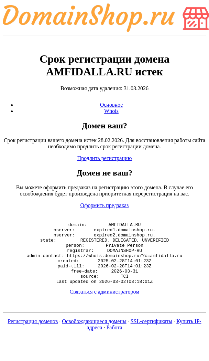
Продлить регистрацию (104, 158)
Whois (111, 111)
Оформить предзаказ (104, 205)
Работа (114, 340)
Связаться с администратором (105, 304)
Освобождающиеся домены (94, 334)
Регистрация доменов (33, 334)
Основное (111, 105)
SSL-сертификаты (152, 334)
